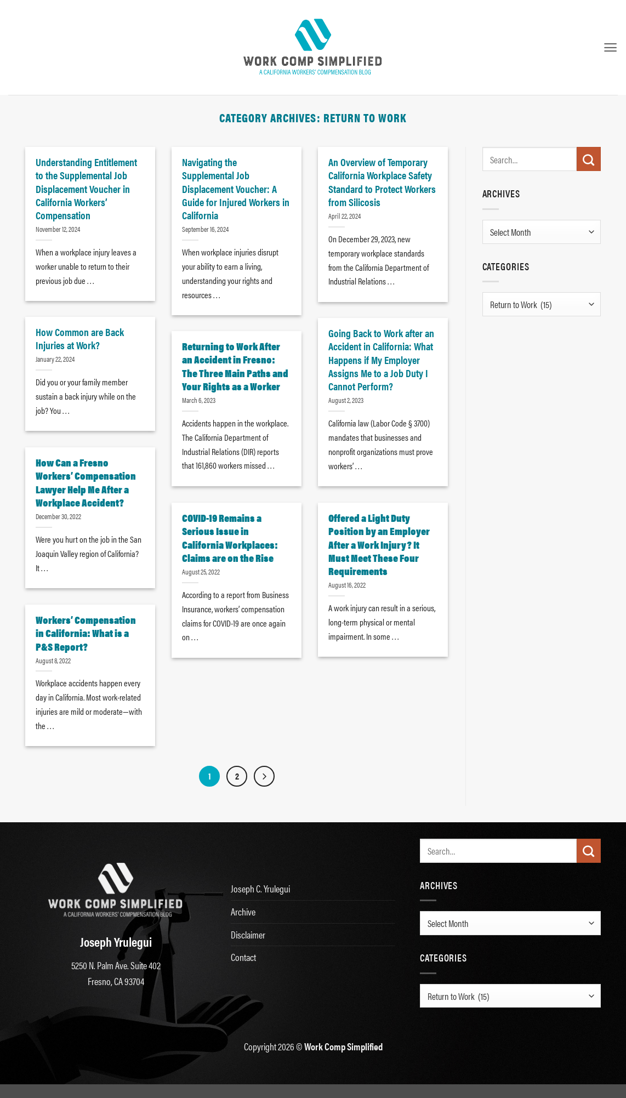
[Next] (264, 776)
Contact (243, 957)
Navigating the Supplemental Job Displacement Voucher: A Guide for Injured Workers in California (235, 188)
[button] (610, 47)
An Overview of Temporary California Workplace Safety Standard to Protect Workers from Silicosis (382, 181)
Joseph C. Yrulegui (260, 888)
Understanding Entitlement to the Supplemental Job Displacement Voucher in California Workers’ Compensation (86, 188)
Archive (243, 911)
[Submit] (589, 159)
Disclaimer (248, 934)
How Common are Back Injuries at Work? (80, 338)
